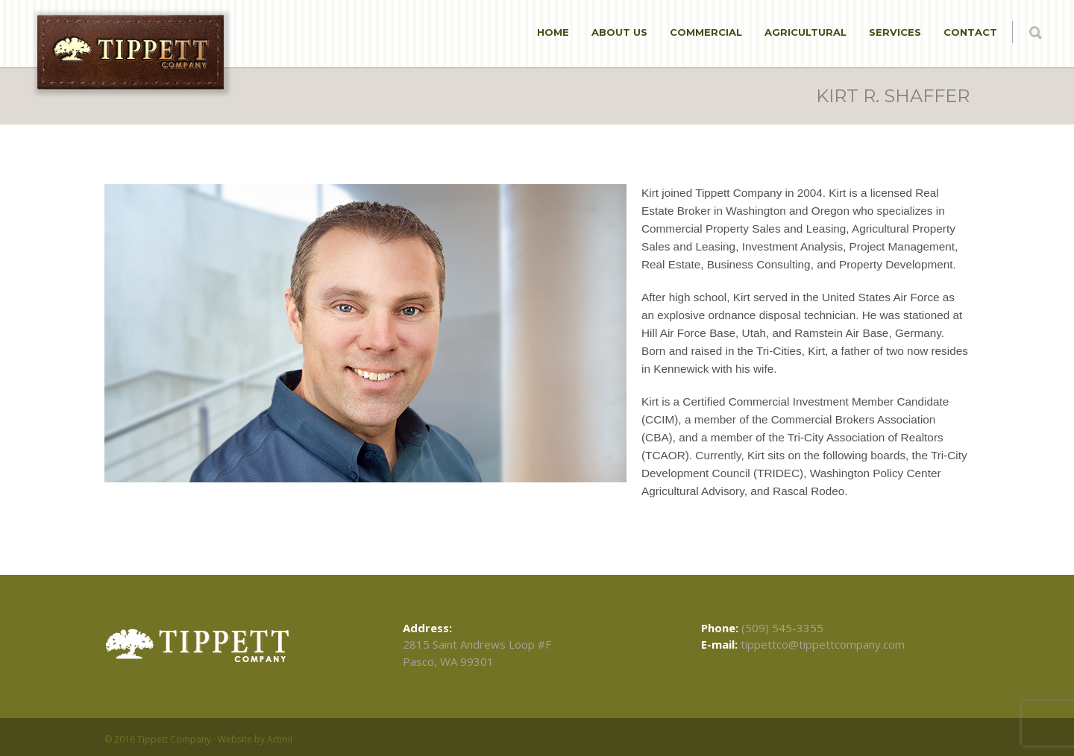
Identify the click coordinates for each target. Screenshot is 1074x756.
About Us (619, 32)
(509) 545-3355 (782, 627)
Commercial (706, 32)
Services (895, 32)
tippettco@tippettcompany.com (823, 644)
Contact (970, 32)
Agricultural (805, 32)
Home (553, 32)
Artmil (279, 739)
